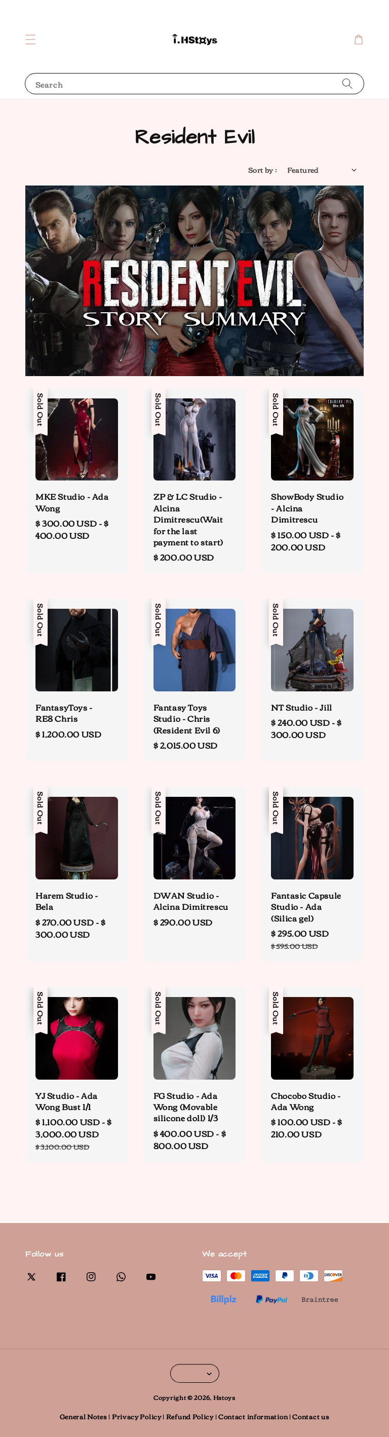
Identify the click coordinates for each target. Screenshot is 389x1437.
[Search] (347, 83)
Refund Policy (190, 1416)
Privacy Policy (137, 1416)
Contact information (253, 1416)
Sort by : (262, 170)
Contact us (310, 1416)
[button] (30, 39)
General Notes (83, 1416)
